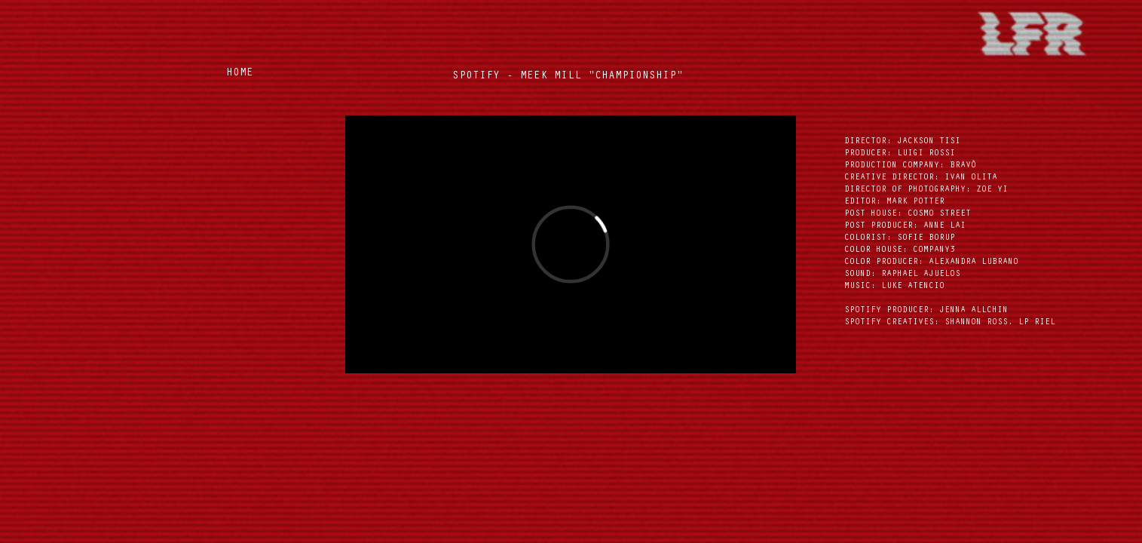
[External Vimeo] (570, 244)
